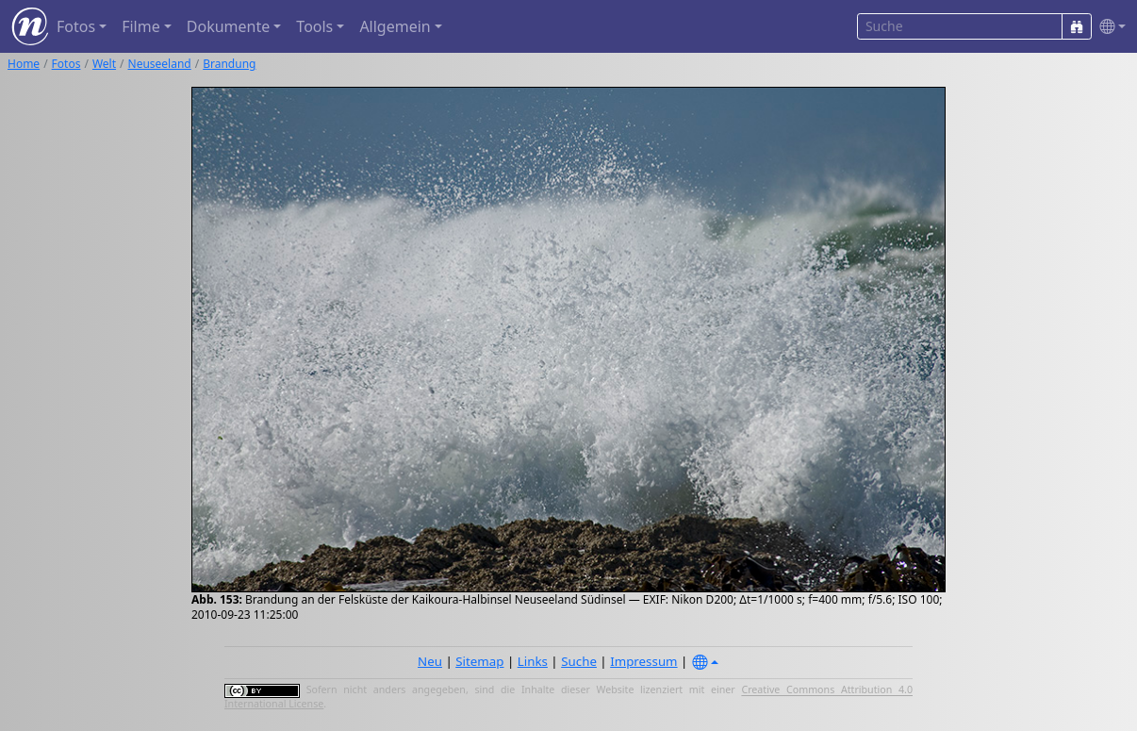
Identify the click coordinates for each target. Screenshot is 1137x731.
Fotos (66, 64)
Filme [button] (141, 26)
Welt (104, 64)
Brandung (229, 64)
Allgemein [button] (394, 26)
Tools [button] (314, 26)
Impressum (643, 661)
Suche (579, 661)
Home (24, 64)
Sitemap (479, 661)
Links (533, 661)
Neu (430, 661)
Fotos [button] (76, 26)
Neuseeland (159, 64)
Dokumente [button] (228, 26)
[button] (1109, 26)
